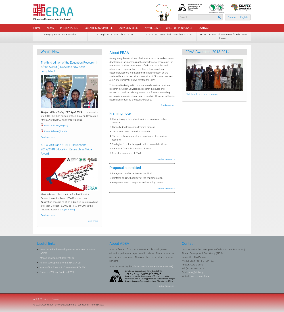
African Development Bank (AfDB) (57, 258)
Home (37, 27)
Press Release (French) (56, 131)
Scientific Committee (99, 27)
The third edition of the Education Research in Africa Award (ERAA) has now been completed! (69, 67)
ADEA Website (40, 299)
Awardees (151, 27)
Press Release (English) (56, 125)
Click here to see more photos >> (202, 94)
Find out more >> (166, 159)
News (50, 27)
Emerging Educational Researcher (60, 34)
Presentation (69, 27)
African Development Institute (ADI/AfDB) (61, 262)
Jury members (128, 27)
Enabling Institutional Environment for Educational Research (223, 36)
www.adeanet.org (200, 276)
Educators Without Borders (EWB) (57, 272)
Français (232, 17)
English (244, 17)
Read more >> (167, 105)
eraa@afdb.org (67, 209)
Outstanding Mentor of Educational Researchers (169, 34)
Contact (204, 27)
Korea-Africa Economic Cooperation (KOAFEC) (63, 267)
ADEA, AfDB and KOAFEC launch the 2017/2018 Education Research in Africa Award (66, 149)
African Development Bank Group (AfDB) (152, 266)
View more (93, 221)
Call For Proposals (179, 27)
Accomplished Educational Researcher (115, 34)
